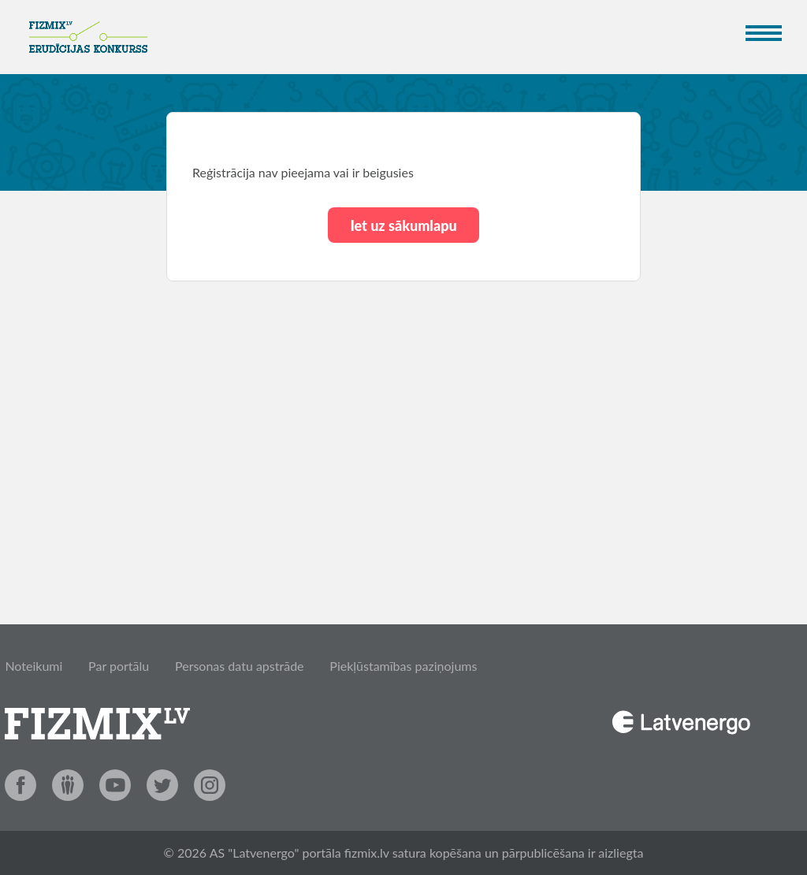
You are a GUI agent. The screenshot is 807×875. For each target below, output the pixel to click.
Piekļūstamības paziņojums (403, 665)
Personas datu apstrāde (239, 665)
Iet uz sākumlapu (403, 225)
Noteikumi (33, 665)
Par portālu (118, 665)
